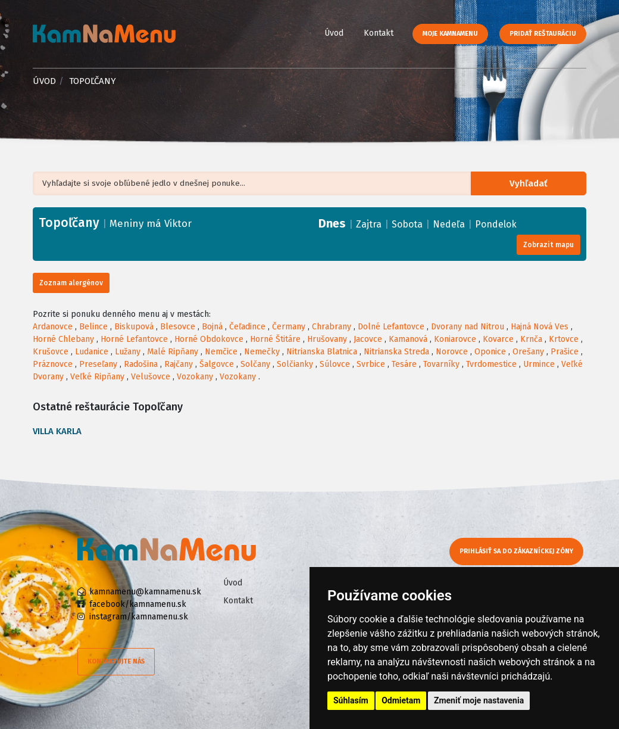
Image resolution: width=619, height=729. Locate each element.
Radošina (141, 364)
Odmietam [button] (401, 700)
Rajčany (178, 364)
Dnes (332, 223)
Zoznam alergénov (71, 283)
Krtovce (564, 339)
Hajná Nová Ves (539, 327)
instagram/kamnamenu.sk (138, 617)
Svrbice (371, 364)
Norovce (452, 352)
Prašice (565, 352)
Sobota (407, 224)
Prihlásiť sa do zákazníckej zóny (519, 551)
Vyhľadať (531, 183)
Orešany (528, 352)
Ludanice (91, 352)
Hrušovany (327, 339)
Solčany (255, 364)
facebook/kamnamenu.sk (137, 604)
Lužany (127, 352)
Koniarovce (455, 339)
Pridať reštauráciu (542, 34)
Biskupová (134, 327)
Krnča (531, 339)
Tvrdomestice (491, 364)
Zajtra (369, 224)
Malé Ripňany (172, 352)
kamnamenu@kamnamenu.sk (145, 592)
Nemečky (262, 352)
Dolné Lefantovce (391, 327)
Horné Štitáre (275, 339)
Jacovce (368, 339)
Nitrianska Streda (396, 352)
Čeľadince (247, 327)
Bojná (212, 327)
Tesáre (404, 364)
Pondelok (496, 224)
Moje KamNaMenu (450, 34)
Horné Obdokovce (208, 339)
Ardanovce (53, 327)
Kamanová (408, 339)
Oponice (490, 352)
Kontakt (378, 33)
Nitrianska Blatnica (321, 352)
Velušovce (150, 377)
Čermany (288, 327)
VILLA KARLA (57, 431)
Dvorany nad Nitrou (467, 327)
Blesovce (177, 327)
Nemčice (221, 352)
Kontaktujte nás (116, 661)
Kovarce (498, 339)
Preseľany (98, 364)
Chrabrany (331, 327)
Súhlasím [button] (350, 700)
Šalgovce (216, 364)
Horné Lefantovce (134, 339)
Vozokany (195, 377)
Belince (93, 327)
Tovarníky (441, 364)
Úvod (333, 33)
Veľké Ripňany (97, 377)
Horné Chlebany (63, 339)
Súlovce (335, 364)
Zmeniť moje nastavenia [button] (479, 700)
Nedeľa (449, 224)
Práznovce (53, 364)
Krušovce (50, 352)
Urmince (539, 364)
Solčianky (295, 364)
